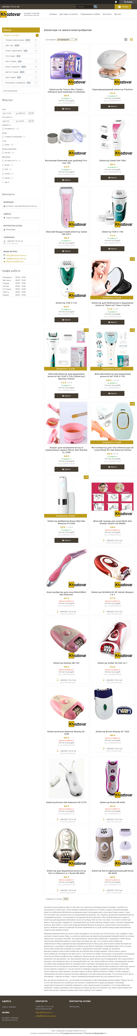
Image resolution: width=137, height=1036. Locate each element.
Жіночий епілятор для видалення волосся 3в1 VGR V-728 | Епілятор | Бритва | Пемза (66, 376)
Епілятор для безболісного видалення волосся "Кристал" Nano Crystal (112, 304)
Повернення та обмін (90, 14)
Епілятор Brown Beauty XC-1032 (112, 731)
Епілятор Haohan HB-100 (66, 663)
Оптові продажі (10, 91)
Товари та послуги (11, 35)
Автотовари (11, 61)
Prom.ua (82, 1031)
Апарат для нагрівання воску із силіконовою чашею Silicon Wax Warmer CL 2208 (66, 449)
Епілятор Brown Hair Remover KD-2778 (66, 802)
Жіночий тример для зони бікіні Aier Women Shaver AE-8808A (112, 522)
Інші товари (11, 77)
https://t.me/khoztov (15, 262)
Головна (53, 14)
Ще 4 (7, 182)
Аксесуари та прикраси (15, 83)
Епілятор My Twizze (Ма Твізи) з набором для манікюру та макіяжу (66, 90)
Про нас (117, 14)
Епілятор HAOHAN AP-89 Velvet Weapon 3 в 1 (112, 593)
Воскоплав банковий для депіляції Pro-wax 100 (66, 161)
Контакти (107, 14)
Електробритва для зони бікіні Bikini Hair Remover (66, 593)
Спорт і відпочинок (14, 51)
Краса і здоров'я (13, 67)
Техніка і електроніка (15, 40)
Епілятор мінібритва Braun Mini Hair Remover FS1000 (66, 522)
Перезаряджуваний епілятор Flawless (112, 89)
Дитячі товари (12, 72)
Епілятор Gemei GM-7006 (113, 160)
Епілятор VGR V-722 (66, 303)
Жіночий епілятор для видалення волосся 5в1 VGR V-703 (113, 375)
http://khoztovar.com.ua (16, 255)
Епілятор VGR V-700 (112, 232)
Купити (68, 109)
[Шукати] (95, 6)
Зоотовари (10, 56)
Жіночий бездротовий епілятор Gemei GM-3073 (66, 233)
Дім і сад (9, 45)
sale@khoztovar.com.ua (16, 259)
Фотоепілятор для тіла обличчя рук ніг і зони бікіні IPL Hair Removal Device (112, 448)
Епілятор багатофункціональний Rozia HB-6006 (112, 872)
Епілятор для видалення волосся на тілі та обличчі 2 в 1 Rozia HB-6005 (66, 872)
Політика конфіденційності (95, 1033)
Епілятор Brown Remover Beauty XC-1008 (66, 732)
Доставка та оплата (69, 14)
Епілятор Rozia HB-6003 (112, 802)
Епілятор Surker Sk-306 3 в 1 (112, 663)
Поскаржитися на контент (72, 1033)
